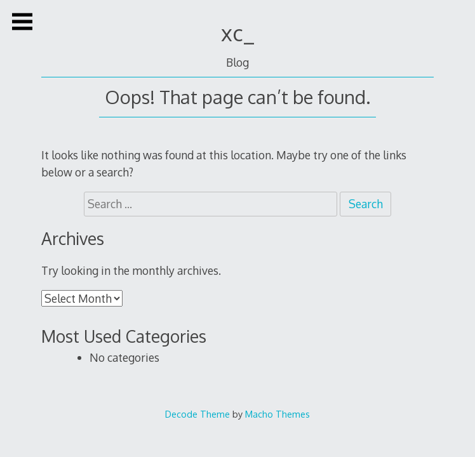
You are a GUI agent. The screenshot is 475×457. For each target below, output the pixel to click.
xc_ (238, 32)
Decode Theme (197, 414)
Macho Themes (277, 414)
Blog (237, 62)
